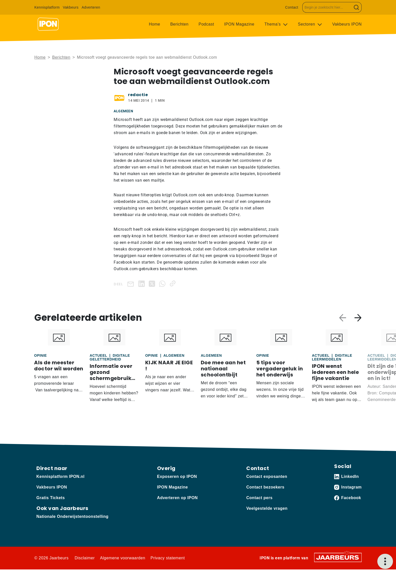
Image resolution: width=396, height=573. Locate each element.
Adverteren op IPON (177, 498)
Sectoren (307, 24)
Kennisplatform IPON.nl (60, 476)
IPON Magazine (239, 24)
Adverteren (91, 7)
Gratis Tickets (50, 498)
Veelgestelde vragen (266, 508)
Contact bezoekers (265, 487)
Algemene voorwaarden (122, 558)
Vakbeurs (71, 7)
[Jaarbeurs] (338, 557)
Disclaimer (85, 558)
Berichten (179, 24)
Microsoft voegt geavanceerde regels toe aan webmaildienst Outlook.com (147, 57)
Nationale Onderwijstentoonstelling (72, 516)
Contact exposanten (266, 476)
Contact (291, 7)
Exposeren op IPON (177, 476)
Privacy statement (168, 558)
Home (154, 24)
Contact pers (259, 498)
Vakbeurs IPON (347, 24)
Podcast (206, 24)
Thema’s (273, 24)
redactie (138, 95)
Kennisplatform (47, 7)
